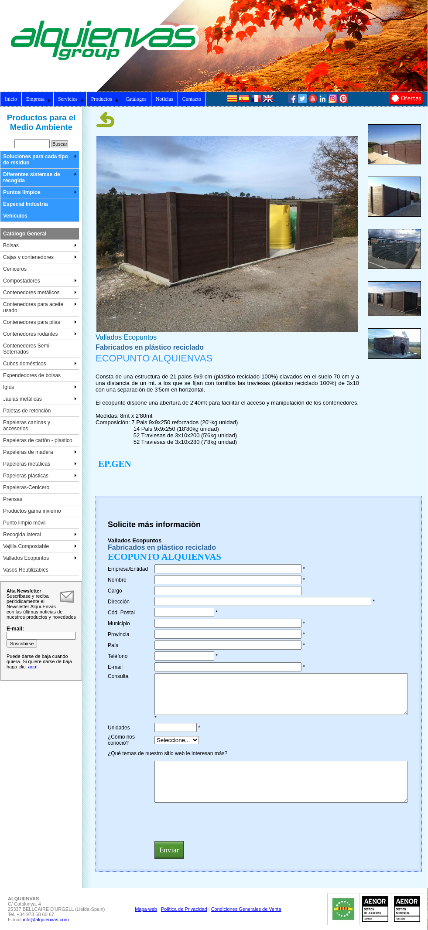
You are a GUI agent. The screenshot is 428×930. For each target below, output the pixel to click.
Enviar (169, 850)
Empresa (38, 99)
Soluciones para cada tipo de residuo (40, 159)
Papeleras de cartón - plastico (37, 440)
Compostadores (40, 281)
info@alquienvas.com (45, 919)
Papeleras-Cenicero (26, 487)
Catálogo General (24, 234)
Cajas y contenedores (40, 257)
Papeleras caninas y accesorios (26, 425)
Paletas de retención (27, 411)
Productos (104, 99)
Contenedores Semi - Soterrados (27, 349)
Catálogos (136, 99)
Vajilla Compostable (40, 546)
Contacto (191, 99)
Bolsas (40, 245)
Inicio (11, 99)
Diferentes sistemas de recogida (40, 177)
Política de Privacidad (184, 909)
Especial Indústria (25, 204)
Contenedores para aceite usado (40, 307)
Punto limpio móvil (24, 523)
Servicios (71, 99)
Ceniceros (15, 269)
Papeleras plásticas (40, 476)
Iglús (40, 387)
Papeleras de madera (40, 452)
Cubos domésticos (40, 364)
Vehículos (15, 216)
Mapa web (146, 909)
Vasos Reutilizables (25, 570)
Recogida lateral (40, 534)
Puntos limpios (40, 192)
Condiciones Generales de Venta (246, 909)
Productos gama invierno (32, 511)
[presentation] (220, 821)
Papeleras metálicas (40, 464)
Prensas (12, 499)
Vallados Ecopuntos (40, 558)
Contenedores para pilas (40, 322)
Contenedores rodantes (40, 334)
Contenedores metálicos (40, 293)
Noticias (164, 99)
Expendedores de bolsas (32, 375)
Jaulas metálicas (40, 399)
